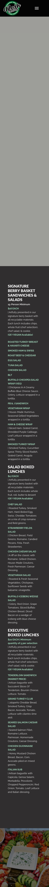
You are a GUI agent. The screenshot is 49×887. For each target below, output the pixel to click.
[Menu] (37, 8)
